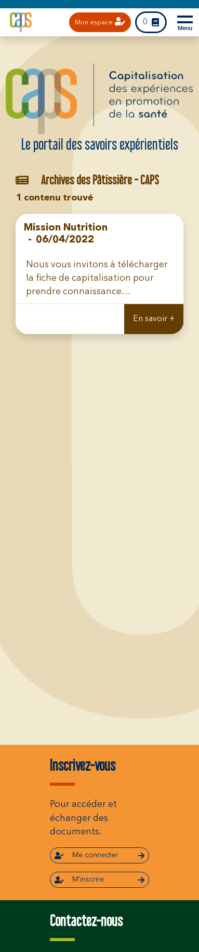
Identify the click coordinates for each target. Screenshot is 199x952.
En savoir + (154, 319)
